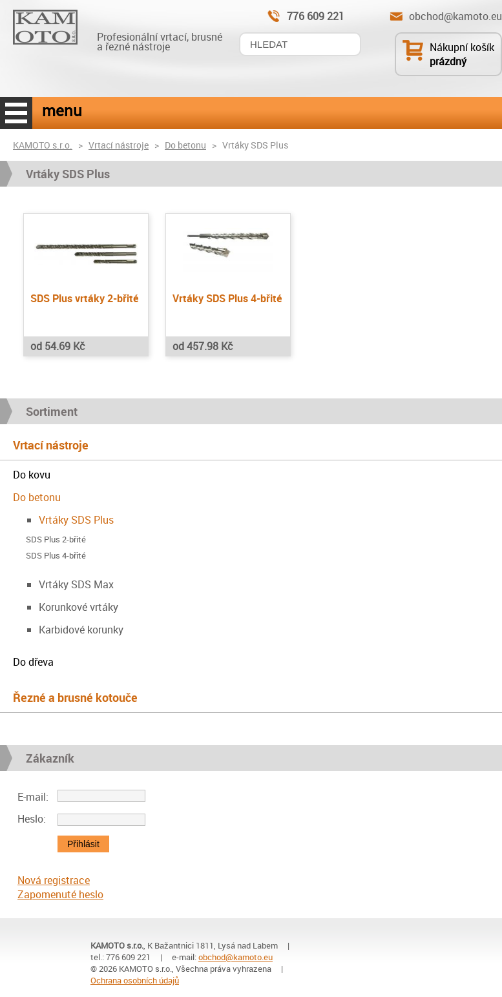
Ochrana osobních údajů (134, 980)
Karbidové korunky (81, 629)
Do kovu (31, 475)
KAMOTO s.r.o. (42, 145)
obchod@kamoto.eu (455, 16)
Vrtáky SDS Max (76, 584)
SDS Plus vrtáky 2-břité (84, 298)
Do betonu (185, 145)
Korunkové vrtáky (78, 607)
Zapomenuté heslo (60, 894)
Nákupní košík (462, 47)
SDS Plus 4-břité (56, 555)
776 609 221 (315, 16)
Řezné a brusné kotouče (75, 697)
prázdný (448, 61)
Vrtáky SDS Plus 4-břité (227, 298)
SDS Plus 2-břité (56, 539)
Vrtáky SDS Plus (76, 520)
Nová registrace (53, 880)
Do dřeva (33, 662)
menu (16, 113)
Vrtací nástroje (119, 145)
